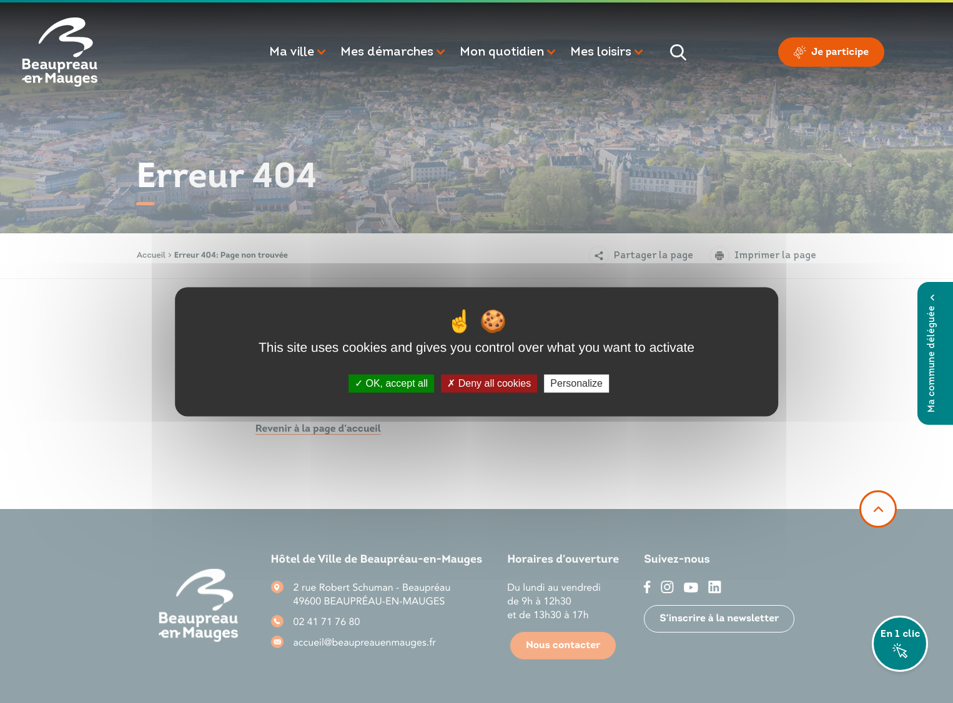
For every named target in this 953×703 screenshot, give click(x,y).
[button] (298, 52)
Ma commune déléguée (932, 353)
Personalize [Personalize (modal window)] (576, 383)
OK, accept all (391, 383)
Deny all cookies (489, 383)
